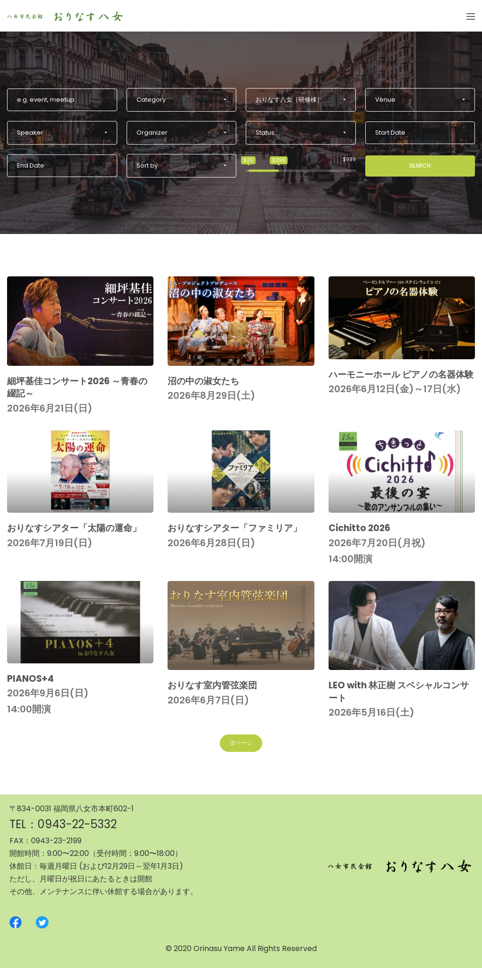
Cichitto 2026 (359, 528)
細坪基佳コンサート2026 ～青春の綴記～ (77, 387)
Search (420, 165)
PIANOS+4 (30, 678)
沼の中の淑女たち (203, 381)
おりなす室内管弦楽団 (212, 685)
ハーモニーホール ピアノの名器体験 (401, 374)
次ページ (241, 743)
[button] (182, 100)
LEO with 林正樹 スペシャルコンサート (399, 691)
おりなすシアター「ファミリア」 (235, 528)
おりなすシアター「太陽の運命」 (74, 528)
